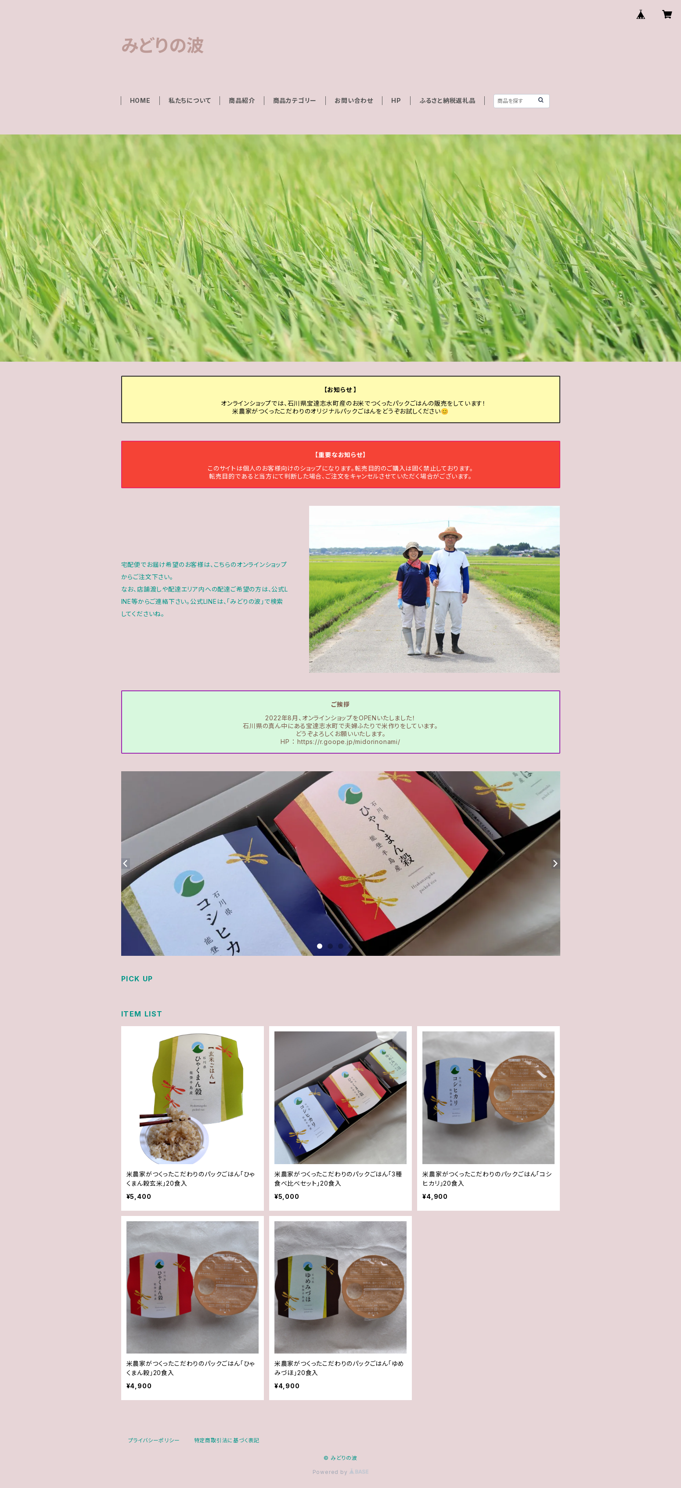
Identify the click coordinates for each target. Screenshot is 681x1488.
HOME (140, 100)
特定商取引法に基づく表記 (227, 1440)
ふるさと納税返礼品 (447, 100)
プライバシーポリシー (154, 1440)
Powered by (341, 1472)
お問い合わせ (354, 100)
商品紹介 (242, 100)
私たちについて (190, 100)
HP (396, 100)
